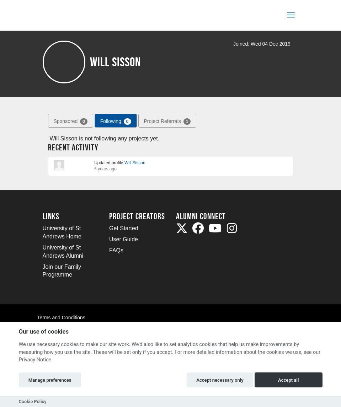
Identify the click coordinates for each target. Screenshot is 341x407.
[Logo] (66, 16)
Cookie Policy (33, 401)
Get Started (123, 228)
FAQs (116, 250)
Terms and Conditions (61, 317)
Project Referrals (167, 121)
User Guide (123, 239)
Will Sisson (134, 162)
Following (115, 121)
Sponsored (70, 121)
